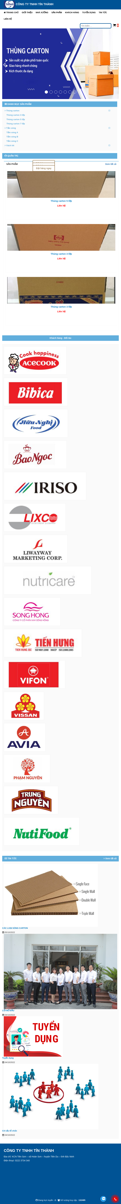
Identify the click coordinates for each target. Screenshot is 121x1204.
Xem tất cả (110, 164)
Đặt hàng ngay (43, 168)
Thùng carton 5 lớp (15, 119)
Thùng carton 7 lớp (15, 123)
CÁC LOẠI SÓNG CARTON (15, 928)
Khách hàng (72, 12)
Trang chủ (11, 12)
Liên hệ (8, 19)
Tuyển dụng (89, 12)
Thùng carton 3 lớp (15, 115)
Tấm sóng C (12, 141)
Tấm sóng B (12, 136)
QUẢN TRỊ (11, 155)
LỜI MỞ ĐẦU (8, 1010)
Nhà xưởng (42, 12)
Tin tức (103, 12)
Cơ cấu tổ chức (9, 1131)
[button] (27, 12)
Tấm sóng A (12, 132)
